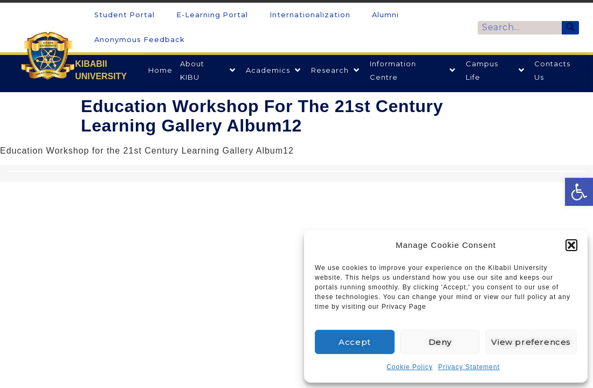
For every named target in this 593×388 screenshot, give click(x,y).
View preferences (531, 342)
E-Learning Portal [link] (212, 15)
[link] (579, 192)
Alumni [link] (385, 15)
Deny (440, 342)
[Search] (571, 27)
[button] (571, 245)
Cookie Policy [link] (410, 367)
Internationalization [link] (310, 15)
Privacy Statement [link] (469, 367)
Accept (355, 342)
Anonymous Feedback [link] (139, 40)
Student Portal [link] (124, 15)
